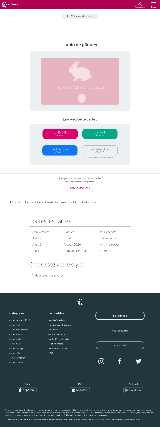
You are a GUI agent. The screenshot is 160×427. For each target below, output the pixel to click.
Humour (105, 250)
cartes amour (15, 334)
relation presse (55, 343)
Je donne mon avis (80, 188)
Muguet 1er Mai (75, 250)
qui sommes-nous (56, 334)
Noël (67, 238)
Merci (36, 250)
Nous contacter (120, 330)
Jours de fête (108, 232)
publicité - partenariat (59, 339)
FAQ (50, 353)
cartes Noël (14, 325)
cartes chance (16, 362)
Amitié (36, 244)
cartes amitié (15, 339)
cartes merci (15, 343)
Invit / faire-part (110, 244)
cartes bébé (14, 353)
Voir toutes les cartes (80, 16)
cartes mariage (16, 348)
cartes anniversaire (18, 329)
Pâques (69, 232)
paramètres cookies (57, 348)
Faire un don (120, 315)
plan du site (54, 329)
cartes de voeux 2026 (19, 320)
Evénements (107, 238)
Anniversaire (41, 232)
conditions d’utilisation (59, 325)
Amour (37, 238)
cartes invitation (17, 358)
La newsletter (120, 345)
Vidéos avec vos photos (48, 275)
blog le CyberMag (56, 320)
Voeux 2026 (72, 244)
